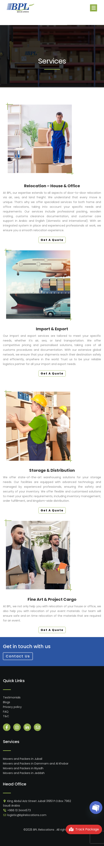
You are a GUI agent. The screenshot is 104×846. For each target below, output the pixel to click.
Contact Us (18, 656)
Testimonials (12, 697)
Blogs (6, 702)
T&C (6, 716)
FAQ (5, 712)
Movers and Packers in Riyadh (23, 768)
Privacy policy (12, 707)
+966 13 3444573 (19, 810)
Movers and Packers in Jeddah (24, 773)
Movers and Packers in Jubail (22, 759)
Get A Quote (52, 240)
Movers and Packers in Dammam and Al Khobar (35, 764)
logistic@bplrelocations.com (26, 815)
